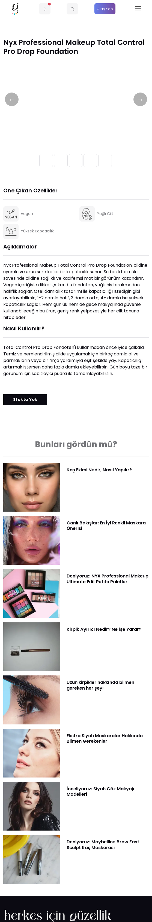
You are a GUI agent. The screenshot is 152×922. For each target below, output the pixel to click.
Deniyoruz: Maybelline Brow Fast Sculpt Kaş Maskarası (103, 844)
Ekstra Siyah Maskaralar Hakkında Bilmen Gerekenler (105, 738)
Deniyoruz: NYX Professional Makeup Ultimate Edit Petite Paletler (107, 579)
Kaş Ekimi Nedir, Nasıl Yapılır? (99, 470)
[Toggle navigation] (138, 9)
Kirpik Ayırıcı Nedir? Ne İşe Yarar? (104, 629)
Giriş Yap (105, 9)
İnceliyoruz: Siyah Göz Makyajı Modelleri (100, 791)
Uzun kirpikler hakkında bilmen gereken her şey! (100, 685)
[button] (44, 8)
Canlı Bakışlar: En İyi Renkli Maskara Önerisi (106, 525)
